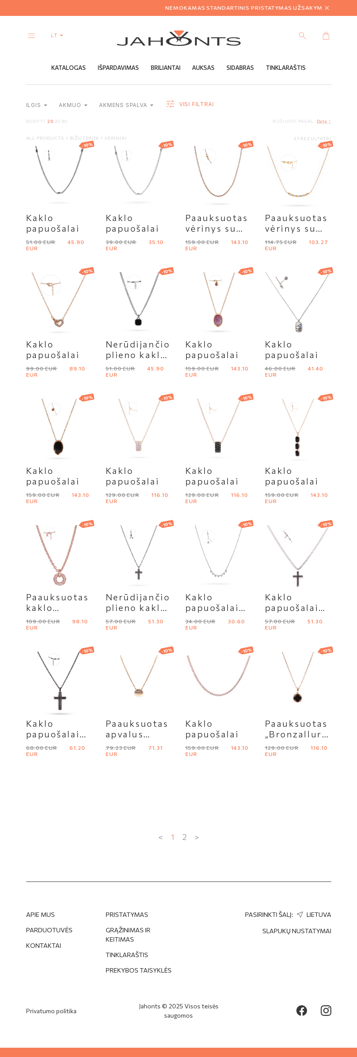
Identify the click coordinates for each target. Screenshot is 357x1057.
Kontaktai (43, 945)
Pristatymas (127, 914)
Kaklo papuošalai (53, 222)
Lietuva (313, 914)
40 (57, 121)
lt (59, 35)
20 (50, 121)
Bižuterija (85, 138)
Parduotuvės (49, 930)
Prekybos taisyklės (139, 970)
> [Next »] (197, 837)
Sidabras (240, 67)
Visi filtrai (189, 104)
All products (45, 138)
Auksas (203, 67)
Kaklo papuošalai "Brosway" (212, 607)
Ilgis (37, 105)
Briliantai (165, 67)
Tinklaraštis (286, 67)
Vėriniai (115, 138)
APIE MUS (40, 914)
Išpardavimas (118, 67)
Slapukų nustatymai (296, 931)
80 (65, 121)
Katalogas (68, 67)
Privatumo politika (51, 1011)
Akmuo (73, 105)
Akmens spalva (126, 105)
